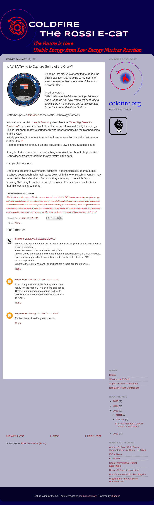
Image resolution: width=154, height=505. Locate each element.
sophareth (21, 279)
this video (33, 115)
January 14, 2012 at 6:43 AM (43, 279)
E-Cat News (115, 454)
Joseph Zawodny (41, 122)
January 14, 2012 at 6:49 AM (43, 313)
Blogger (115, 496)
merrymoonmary (88, 496)
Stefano (19, 238)
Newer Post (15, 436)
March (119, 414)
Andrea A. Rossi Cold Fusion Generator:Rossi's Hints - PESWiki (127, 448)
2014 (116, 406)
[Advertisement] (54, 406)
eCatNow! (114, 458)
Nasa (18, 223)
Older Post (93, 436)
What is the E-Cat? (119, 379)
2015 (116, 401)
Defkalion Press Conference (124, 388)
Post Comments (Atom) (33, 443)
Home (54, 436)
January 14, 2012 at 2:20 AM (40, 238)
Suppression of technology (123, 383)
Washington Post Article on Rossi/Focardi (123, 480)
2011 (116, 433)
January (120, 419)
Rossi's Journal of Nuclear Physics (127, 474)
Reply (18, 268)
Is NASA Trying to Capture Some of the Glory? (129, 425)
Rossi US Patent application (124, 470)
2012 (116, 410)
